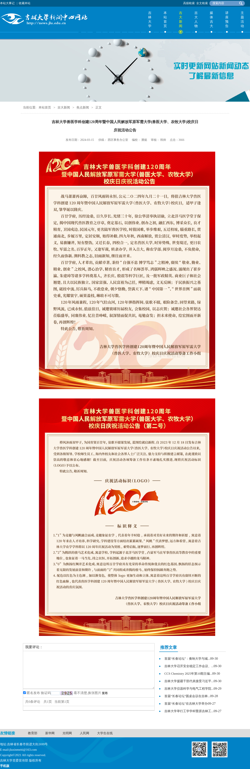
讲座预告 (227, 19)
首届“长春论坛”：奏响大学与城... (187, 658)
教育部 (32, 733)
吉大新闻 (180, 19)
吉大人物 (196, 19)
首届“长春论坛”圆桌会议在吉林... (187, 696)
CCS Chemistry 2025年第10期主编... (188, 673)
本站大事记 (7, 3)
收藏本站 (24, 3)
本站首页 (165, 19)
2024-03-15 (87, 139)
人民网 (84, 733)
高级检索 (189, 3)
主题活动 (242, 19)
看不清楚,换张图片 (87, 693)
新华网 (50, 733)
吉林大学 (149, 19)
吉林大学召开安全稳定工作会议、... (189, 666)
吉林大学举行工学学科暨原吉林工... (189, 711)
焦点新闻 (82, 107)
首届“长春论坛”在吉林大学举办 (186, 703)
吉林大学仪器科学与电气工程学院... (189, 688)
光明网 (67, 733)
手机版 (4, 766)
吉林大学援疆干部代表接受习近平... (189, 681)
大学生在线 (105, 733)
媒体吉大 (211, 19)
